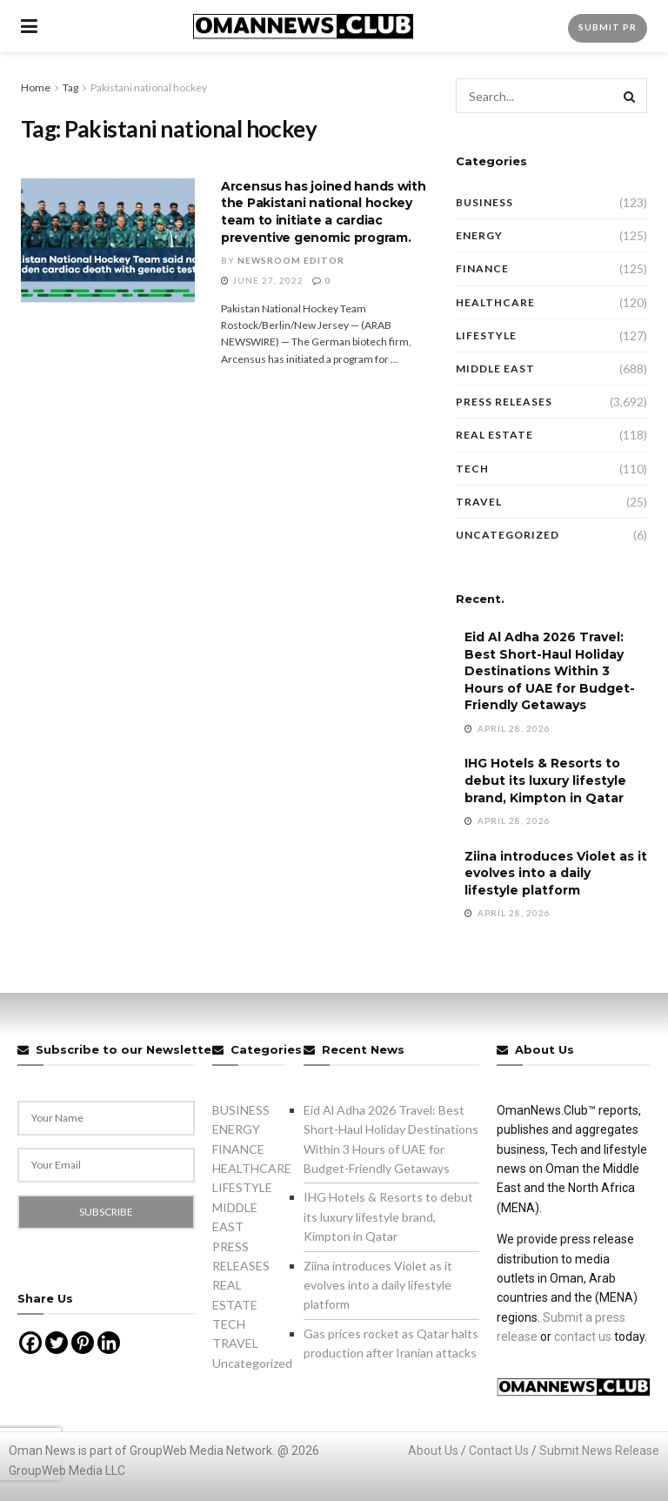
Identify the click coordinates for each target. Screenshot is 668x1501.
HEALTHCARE (495, 302)
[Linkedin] (108, 1342)
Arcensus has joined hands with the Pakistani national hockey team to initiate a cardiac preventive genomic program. (323, 211)
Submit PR (607, 27)
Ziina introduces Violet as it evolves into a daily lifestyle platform (555, 873)
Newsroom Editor (290, 260)
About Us (433, 1450)
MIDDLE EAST (495, 368)
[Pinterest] (82, 1342)
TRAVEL (479, 501)
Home (35, 87)
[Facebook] (30, 1342)
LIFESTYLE (486, 335)
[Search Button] (629, 95)
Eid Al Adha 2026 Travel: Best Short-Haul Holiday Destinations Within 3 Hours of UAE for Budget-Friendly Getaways (549, 671)
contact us (582, 1337)
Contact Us (499, 1450)
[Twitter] (56, 1342)
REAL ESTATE (494, 434)
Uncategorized (507, 534)
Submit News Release (599, 1450)
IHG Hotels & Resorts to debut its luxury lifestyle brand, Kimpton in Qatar (545, 780)
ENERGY (479, 235)
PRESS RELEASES (504, 401)
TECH (472, 468)
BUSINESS (484, 202)
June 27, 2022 (262, 280)
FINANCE (482, 268)
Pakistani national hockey (148, 87)
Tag (70, 87)
